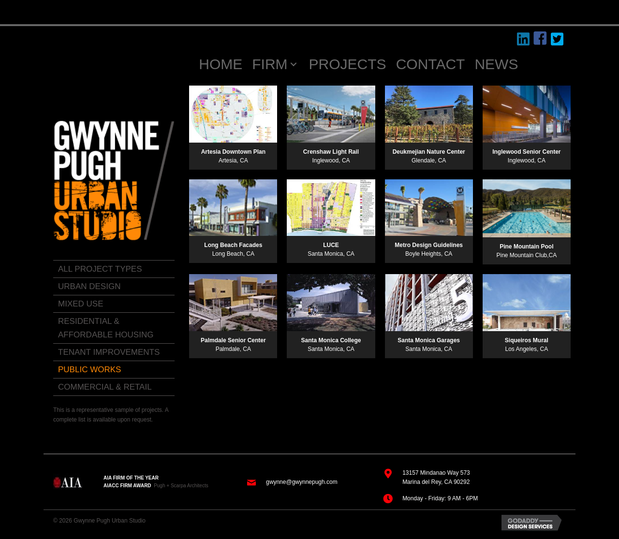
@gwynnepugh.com (311, 482)
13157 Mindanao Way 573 (436, 472)
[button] (523, 39)
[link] (114, 269)
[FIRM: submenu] (293, 64)
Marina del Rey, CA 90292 (436, 482)
